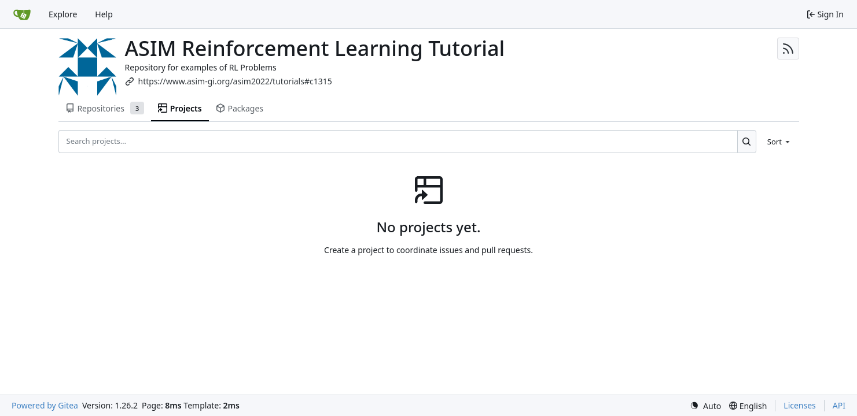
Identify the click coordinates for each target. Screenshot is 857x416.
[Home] (22, 14)
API (839, 405)
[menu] (779, 142)
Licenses (800, 405)
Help (104, 14)
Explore (63, 14)
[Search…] (746, 141)
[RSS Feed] (788, 49)
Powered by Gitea (45, 405)
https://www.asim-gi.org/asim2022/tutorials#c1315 (235, 81)
